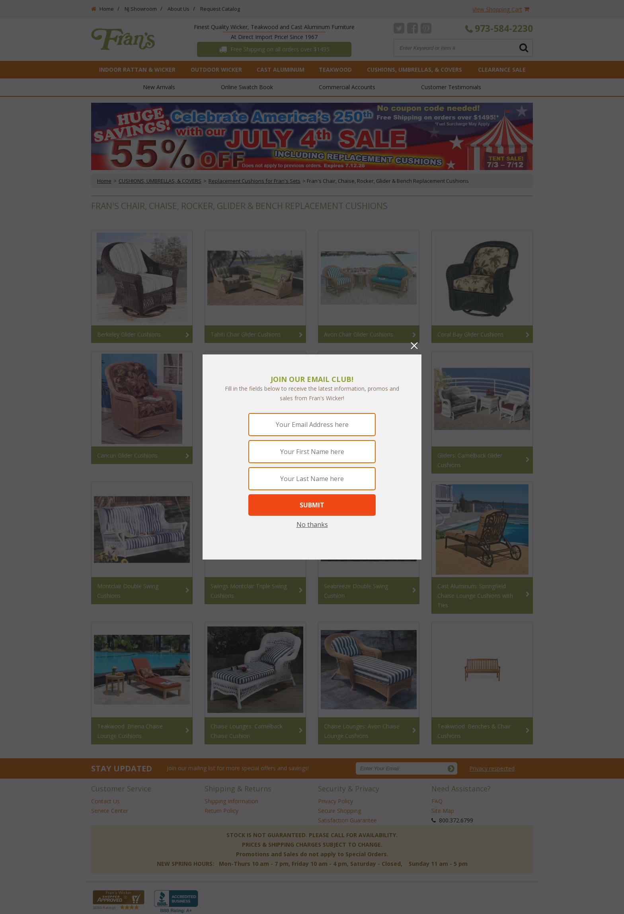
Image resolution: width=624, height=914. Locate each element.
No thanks (312, 524)
